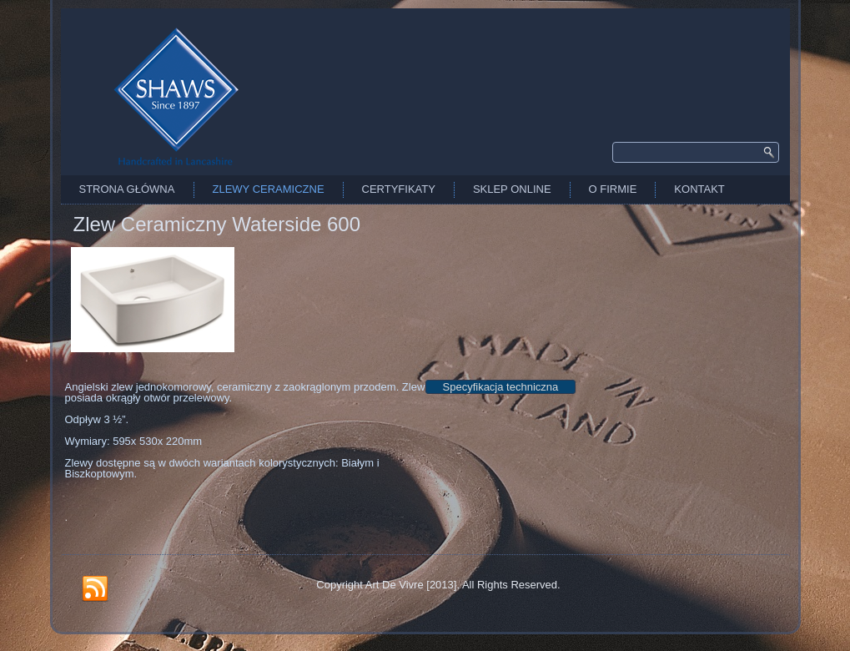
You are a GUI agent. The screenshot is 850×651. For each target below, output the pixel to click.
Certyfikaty (398, 189)
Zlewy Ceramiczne (268, 189)
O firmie (613, 189)
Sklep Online (512, 189)
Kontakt (699, 189)
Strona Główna (127, 189)
